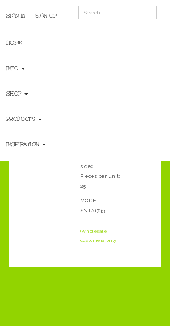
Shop (17, 94)
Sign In (16, 16)
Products (24, 119)
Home (14, 43)
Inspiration (26, 144)
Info (15, 68)
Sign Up (46, 16)
